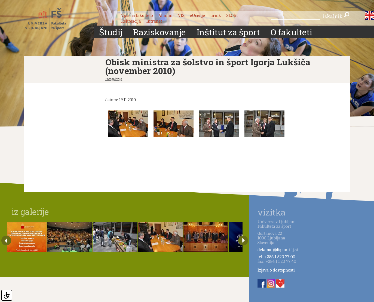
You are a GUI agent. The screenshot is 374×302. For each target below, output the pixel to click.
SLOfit (232, 15)
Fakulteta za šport (51, 20)
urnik (215, 15)
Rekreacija (131, 21)
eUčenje (197, 15)
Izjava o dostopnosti (276, 270)
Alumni (165, 15)
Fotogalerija (113, 79)
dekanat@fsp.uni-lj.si (277, 249)
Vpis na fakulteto (137, 15)
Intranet (154, 21)
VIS (181, 15)
